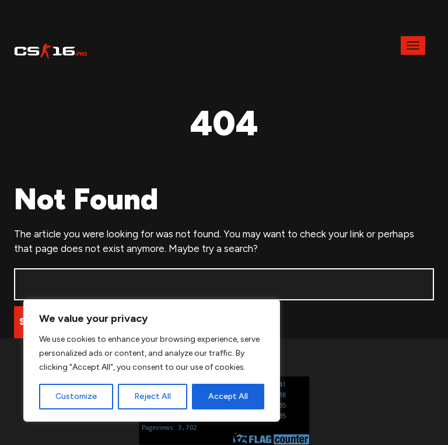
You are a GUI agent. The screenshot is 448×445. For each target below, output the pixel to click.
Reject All (152, 396)
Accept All (228, 396)
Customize (76, 396)
